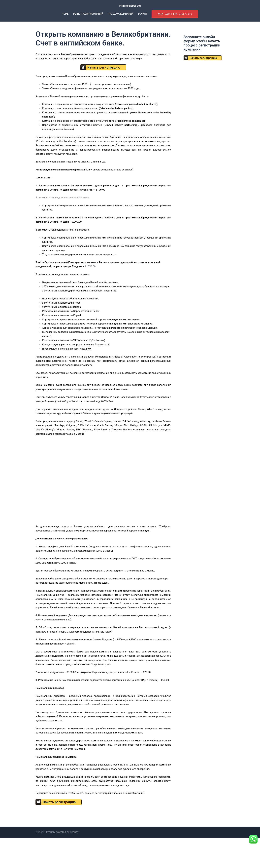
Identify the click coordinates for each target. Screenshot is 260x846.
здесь (105, 591)
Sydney (74, 840)
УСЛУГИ (142, 13)
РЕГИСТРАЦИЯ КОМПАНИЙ (88, 13)
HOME (65, 13)
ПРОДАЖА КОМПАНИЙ (120, 13)
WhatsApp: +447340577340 (175, 14)
